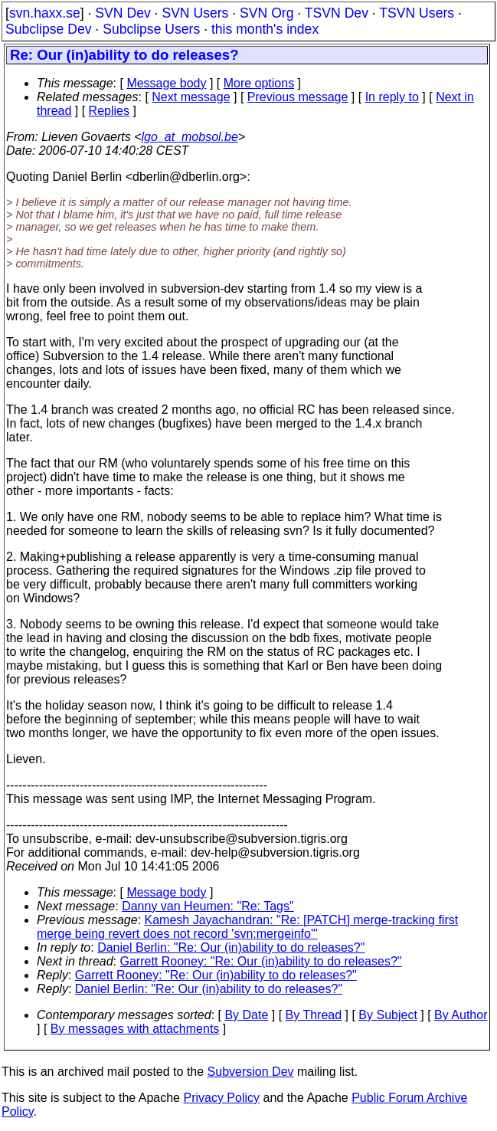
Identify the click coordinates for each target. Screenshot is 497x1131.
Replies (109, 110)
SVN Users (195, 13)
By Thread (314, 1014)
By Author (460, 1014)
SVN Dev (122, 13)
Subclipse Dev (48, 29)
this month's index (265, 29)
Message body (166, 83)
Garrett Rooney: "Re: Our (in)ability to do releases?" (261, 961)
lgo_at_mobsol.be (190, 136)
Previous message (297, 96)
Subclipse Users (151, 29)
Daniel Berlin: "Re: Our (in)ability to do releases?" (231, 947)
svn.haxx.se (44, 13)
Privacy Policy (221, 1097)
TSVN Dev (336, 13)
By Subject (387, 1014)
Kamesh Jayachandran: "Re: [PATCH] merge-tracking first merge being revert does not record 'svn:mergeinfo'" (247, 926)
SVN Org (266, 13)
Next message (191, 96)
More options (259, 83)
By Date (246, 1014)
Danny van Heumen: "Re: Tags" (208, 906)
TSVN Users (416, 13)
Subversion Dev (251, 1071)
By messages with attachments (135, 1028)
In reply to (392, 96)
